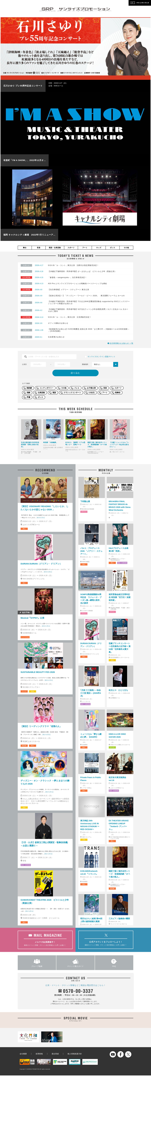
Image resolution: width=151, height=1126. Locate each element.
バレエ (76, 388)
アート (84, 248)
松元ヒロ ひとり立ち (118, 690)
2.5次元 (92, 393)
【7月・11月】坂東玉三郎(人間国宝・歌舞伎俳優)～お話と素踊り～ (44, 844)
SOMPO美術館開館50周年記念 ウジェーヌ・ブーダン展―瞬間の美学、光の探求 (91, 598)
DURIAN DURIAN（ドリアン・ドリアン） (41, 564)
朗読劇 (29, 388)
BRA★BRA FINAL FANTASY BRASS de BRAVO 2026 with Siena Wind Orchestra (119, 505)
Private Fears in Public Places (90, 778)
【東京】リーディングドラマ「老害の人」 (41, 726)
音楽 (38, 248)
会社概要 (23, 1054)
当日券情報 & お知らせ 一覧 (121, 343)
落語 (54, 393)
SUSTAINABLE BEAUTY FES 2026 (38, 672)
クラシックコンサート (72, 393)
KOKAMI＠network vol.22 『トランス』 (89, 872)
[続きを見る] (41, 517)
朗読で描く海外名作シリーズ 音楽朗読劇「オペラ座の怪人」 (119, 874)
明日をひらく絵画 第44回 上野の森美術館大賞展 (91, 919)
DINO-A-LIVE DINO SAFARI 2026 (117, 735)
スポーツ (71, 248)
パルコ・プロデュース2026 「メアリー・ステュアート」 (91, 551)
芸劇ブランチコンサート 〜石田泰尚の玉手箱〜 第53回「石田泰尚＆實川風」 (119, 647)
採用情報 (39, 1054)
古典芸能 (41, 393)
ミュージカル (25, 637)
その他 (126, 248)
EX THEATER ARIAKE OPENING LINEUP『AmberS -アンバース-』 (119, 825)
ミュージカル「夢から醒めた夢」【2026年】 (91, 735)
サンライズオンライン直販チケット (101, 357)
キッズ (98, 248)
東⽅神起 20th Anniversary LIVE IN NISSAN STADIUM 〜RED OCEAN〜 (89, 825)
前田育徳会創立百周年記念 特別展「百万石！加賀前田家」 (119, 597)
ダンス (112, 248)
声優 (28, 397)
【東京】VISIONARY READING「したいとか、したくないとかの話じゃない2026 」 (44, 508)
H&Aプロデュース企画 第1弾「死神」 (119, 549)
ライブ (24, 691)
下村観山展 (85, 501)
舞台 (24, 248)
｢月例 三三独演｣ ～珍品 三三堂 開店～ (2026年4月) (90, 693)
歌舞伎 (117, 393)
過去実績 (55, 1054)
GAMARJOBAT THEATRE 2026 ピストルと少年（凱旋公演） (45, 901)
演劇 (28, 393)
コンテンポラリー (46, 388)
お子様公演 (91, 388)
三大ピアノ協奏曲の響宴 (119, 918)
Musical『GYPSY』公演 (32, 618)
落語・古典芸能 (55, 248)
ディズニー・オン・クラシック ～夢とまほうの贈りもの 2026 (45, 782)
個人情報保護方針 (75, 1054)
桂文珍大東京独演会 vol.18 (117, 778)
